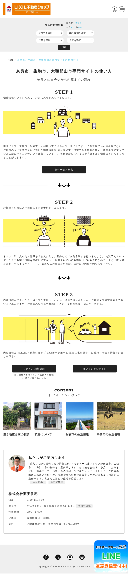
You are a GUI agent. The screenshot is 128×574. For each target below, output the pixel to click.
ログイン (114, 9)
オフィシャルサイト (94, 369)
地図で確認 (57, 483)
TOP (11, 60)
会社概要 (38, 483)
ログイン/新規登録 (33, 369)
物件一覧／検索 (64, 170)
